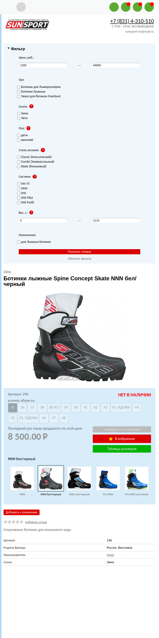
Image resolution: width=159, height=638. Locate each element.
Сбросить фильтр (79, 259)
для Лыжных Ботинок (34, 242)
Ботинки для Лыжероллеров (39, 87)
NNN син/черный (79, 494)
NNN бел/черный (51, 494)
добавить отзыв (36, 522)
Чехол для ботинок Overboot (39, 96)
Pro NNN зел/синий (136, 494)
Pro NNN (108, 494)
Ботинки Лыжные (31, 92)
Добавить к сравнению (21, 512)
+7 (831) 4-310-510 (132, 21)
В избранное (122, 438)
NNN (22, 494)
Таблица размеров (122, 449)
